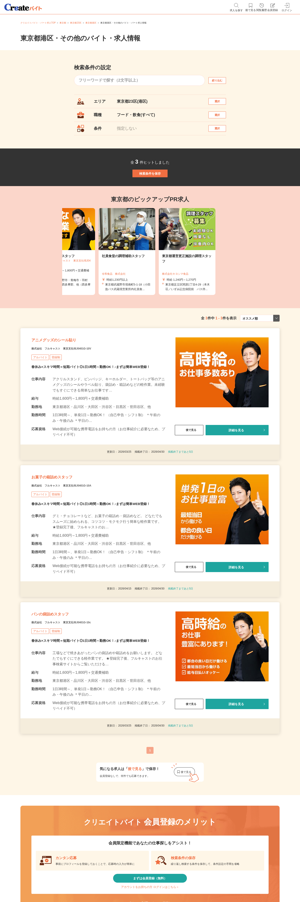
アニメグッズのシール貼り (66, 366)
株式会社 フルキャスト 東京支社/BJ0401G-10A (76, 523)
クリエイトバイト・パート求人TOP (38, 23)
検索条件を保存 (150, 190)
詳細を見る (236, 459)
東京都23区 (75, 23)
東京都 (63, 23)
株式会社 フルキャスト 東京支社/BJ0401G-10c (76, 668)
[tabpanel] (150, 272)
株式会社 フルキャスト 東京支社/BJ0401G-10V (76, 377)
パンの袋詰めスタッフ (60, 657)
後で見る (189, 459)
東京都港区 (90, 23)
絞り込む (221, 80)
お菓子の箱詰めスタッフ (63, 512)
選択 (221, 103)
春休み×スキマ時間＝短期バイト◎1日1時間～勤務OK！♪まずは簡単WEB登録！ (94, 397)
